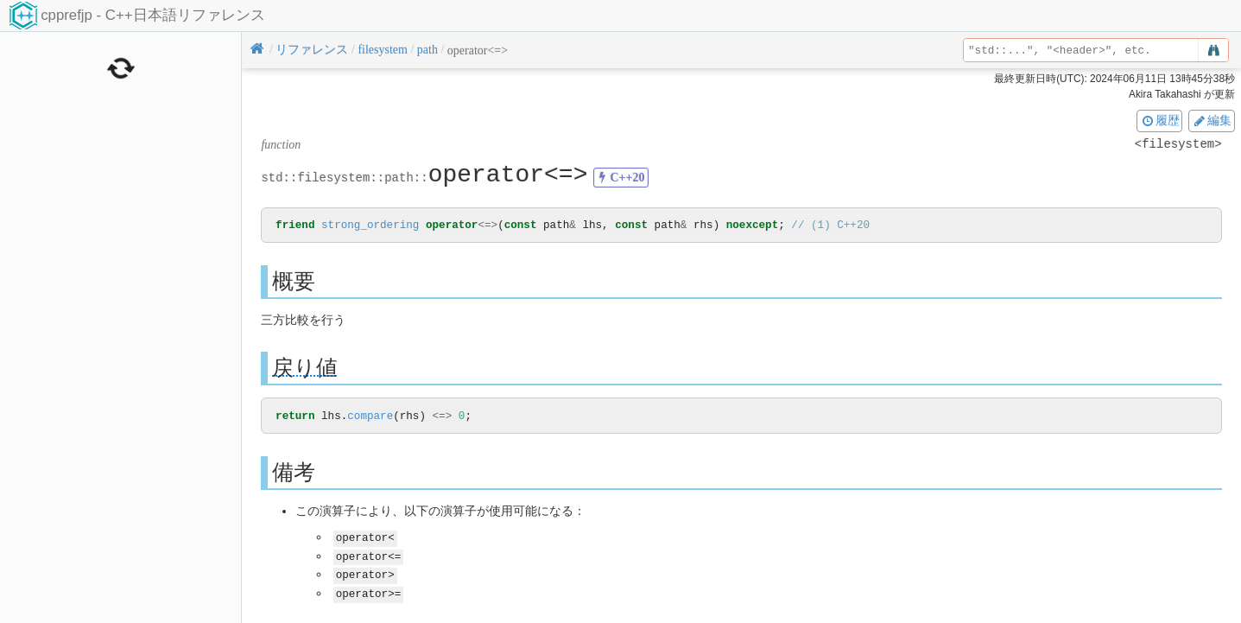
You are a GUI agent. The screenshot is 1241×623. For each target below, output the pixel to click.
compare (370, 417)
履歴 (1160, 120)
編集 (1212, 120)
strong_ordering (370, 226)
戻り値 (305, 368)
